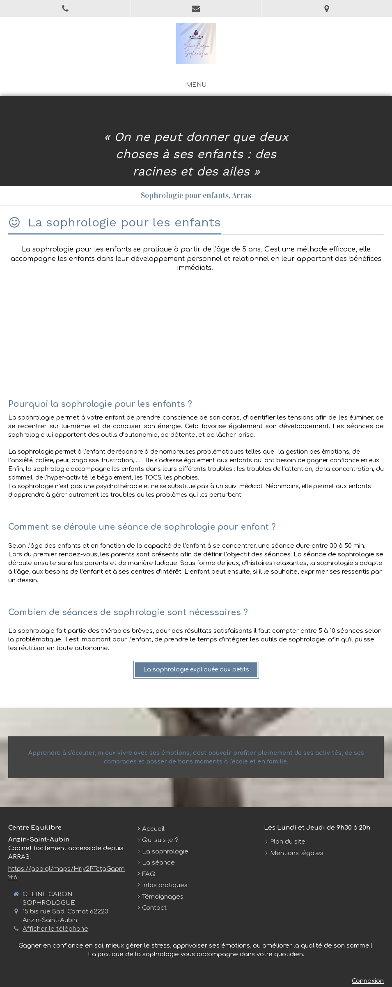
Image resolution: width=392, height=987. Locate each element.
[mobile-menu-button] (196, 85)
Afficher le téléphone (55, 928)
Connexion (368, 981)
